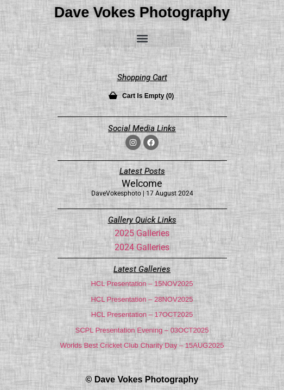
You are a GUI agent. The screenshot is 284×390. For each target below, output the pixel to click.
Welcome (142, 183)
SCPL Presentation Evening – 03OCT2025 (142, 330)
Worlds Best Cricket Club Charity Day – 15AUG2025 (142, 345)
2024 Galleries (142, 247)
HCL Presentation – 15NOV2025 (142, 284)
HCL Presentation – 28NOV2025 (142, 299)
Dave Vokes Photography (142, 12)
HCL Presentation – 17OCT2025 (142, 314)
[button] (142, 38)
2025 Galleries (142, 233)
